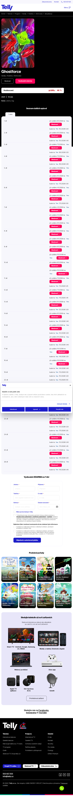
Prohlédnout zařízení (36, 699)
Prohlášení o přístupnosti (33, 751)
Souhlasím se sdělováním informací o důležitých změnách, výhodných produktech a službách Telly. (34, 527)
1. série (10, 115)
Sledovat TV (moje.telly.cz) (11, 755)
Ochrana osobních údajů (33, 745)
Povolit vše (59, 409)
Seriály (25, 14)
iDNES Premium (53, 755)
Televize (10, 14)
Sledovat (8, 81)
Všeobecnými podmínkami (24, 517)
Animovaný (41, 14)
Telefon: (16, 494)
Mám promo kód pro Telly (24, 512)
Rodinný (32, 14)
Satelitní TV (29, 741)
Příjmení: (41, 485)
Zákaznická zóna (45, 2)
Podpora (28, 735)
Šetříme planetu (30, 748)
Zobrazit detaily (62, 404)
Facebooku (43, 711)
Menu (67, 8)
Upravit (36, 409)
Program (18, 14)
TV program (7, 748)
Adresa (16, 503)
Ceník (4, 751)
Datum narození (43, 503)
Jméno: (16, 485)
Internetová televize (9, 738)
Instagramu (31, 713)
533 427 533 (8, 775)
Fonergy (50, 751)
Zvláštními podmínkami (39, 517)
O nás (50, 738)
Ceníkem (49, 517)
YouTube (43, 713)
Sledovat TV (30, 767)
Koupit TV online (12, 767)
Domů (3, 14)
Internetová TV (30, 738)
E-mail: (41, 494)
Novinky (50, 745)
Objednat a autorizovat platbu (27, 541)
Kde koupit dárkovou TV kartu (12, 745)
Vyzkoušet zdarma (26, 81)
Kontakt (55, 2)
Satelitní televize (8, 741)
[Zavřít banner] (70, 385)
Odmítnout (13, 409)
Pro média (51, 748)
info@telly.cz (8, 777)
